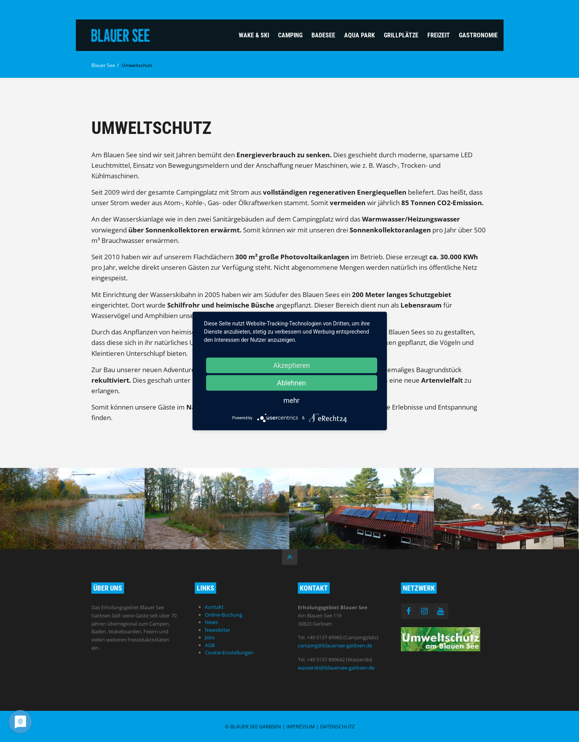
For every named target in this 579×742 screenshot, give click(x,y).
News (211, 622)
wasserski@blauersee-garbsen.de (336, 667)
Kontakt (214, 606)
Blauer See (103, 65)
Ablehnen (291, 383)
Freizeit (438, 35)
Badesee (323, 35)
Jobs (210, 637)
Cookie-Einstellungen (229, 652)
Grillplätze (401, 35)
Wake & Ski (254, 35)
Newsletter (217, 629)
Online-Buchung (223, 614)
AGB (210, 645)
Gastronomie (478, 35)
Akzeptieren (291, 365)
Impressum (300, 726)
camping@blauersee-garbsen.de (335, 645)
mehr (291, 400)
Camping (290, 35)
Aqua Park (359, 35)
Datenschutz (337, 726)
